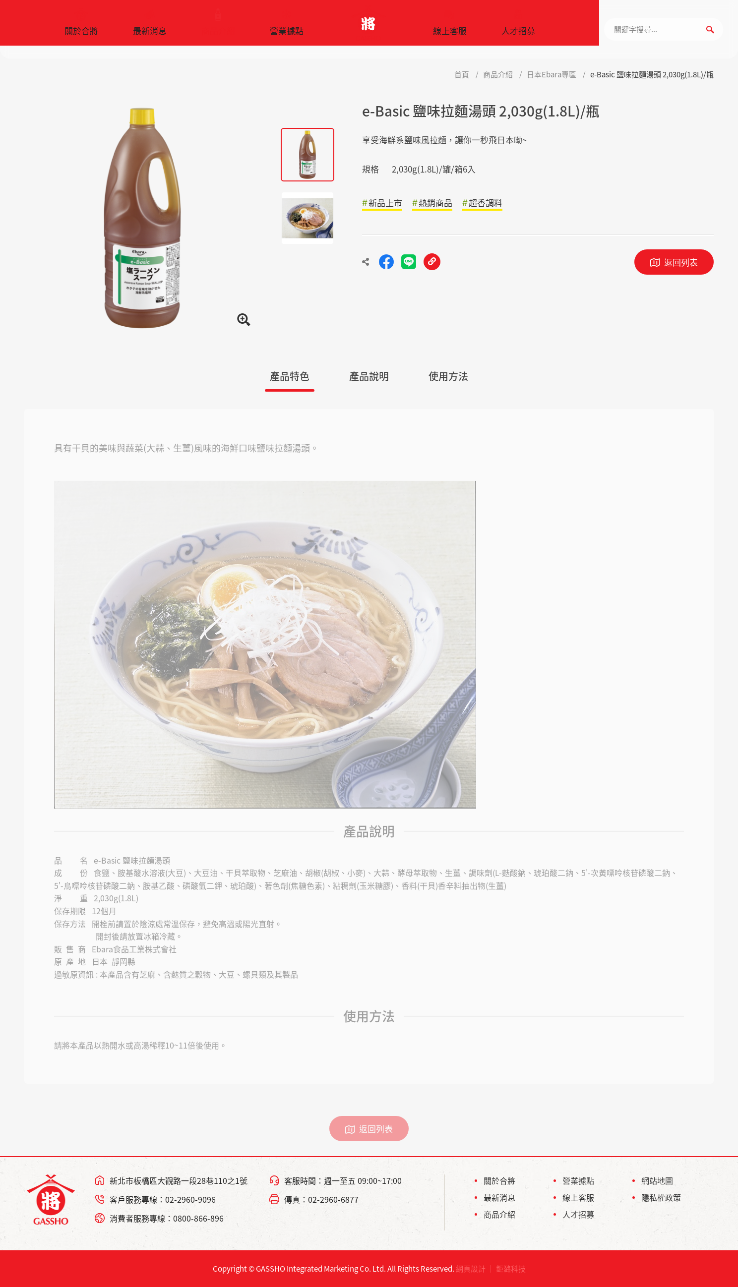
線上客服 (450, 27)
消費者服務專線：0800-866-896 (167, 1218)
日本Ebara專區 (551, 74)
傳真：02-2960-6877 (321, 1199)
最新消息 (150, 27)
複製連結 (432, 261)
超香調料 (485, 202)
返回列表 (681, 262)
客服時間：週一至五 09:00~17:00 (343, 1180)
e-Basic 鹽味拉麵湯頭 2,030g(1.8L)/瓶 (652, 74)
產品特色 (289, 376)
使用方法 (448, 376)
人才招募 (518, 27)
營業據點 (287, 27)
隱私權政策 (661, 1197)
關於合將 (81, 27)
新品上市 (385, 202)
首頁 (461, 74)
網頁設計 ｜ (475, 1268)
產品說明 (369, 376)
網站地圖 (657, 1180)
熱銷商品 (435, 202)
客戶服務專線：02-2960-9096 (163, 1199)
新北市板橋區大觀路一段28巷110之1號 (178, 1180)
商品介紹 (218, 27)
